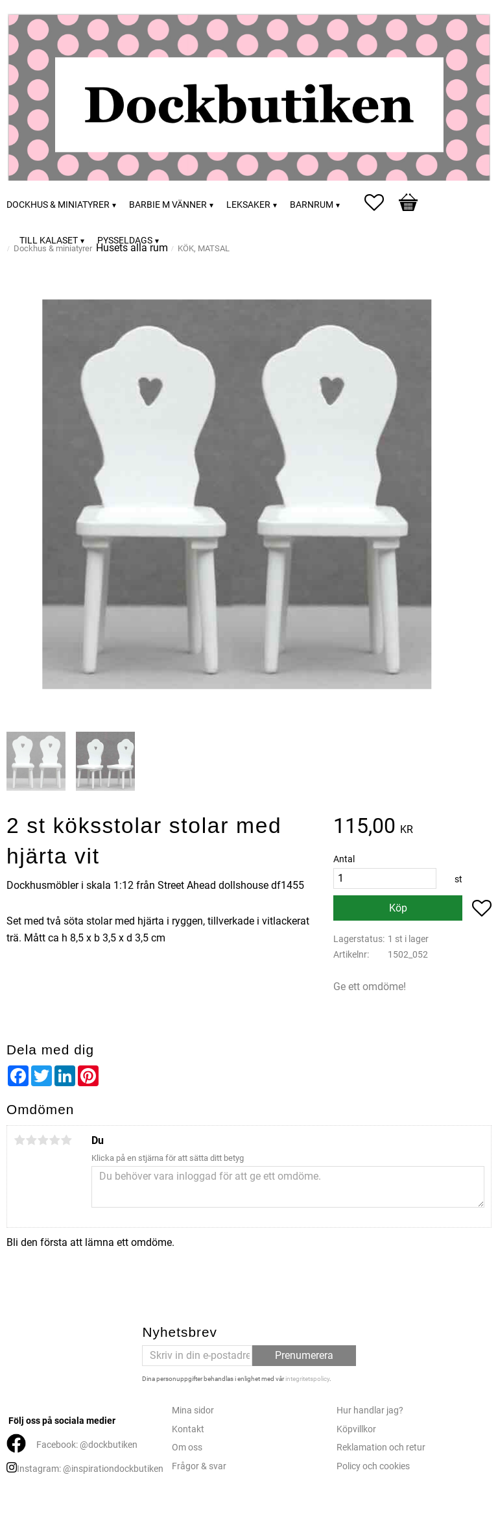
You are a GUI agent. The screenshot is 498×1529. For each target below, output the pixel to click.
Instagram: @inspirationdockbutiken (90, 1468)
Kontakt (188, 1429)
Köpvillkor (356, 1429)
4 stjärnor (54, 1140)
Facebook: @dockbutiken (86, 1444)
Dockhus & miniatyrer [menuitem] (58, 204)
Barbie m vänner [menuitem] (168, 204)
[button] (380, 202)
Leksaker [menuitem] (248, 204)
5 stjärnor (66, 1140)
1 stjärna (19, 1140)
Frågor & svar (199, 1466)
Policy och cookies (373, 1466)
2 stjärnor (31, 1140)
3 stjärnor (43, 1140)
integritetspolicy (307, 1378)
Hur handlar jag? (370, 1410)
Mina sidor (193, 1410)
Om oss (187, 1447)
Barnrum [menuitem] (311, 204)
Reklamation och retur (381, 1447)
